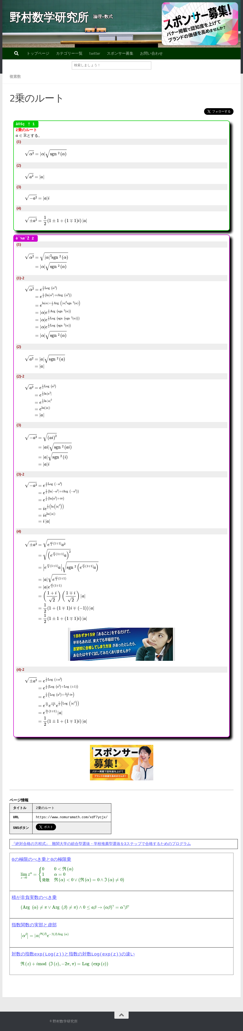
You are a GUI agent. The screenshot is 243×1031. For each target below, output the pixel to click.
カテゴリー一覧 (69, 53)
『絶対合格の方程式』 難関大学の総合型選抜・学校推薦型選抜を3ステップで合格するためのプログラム (101, 844)
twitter (94, 53)
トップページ (38, 53)
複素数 (15, 76)
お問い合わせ (151, 53)
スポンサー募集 (120, 53)
